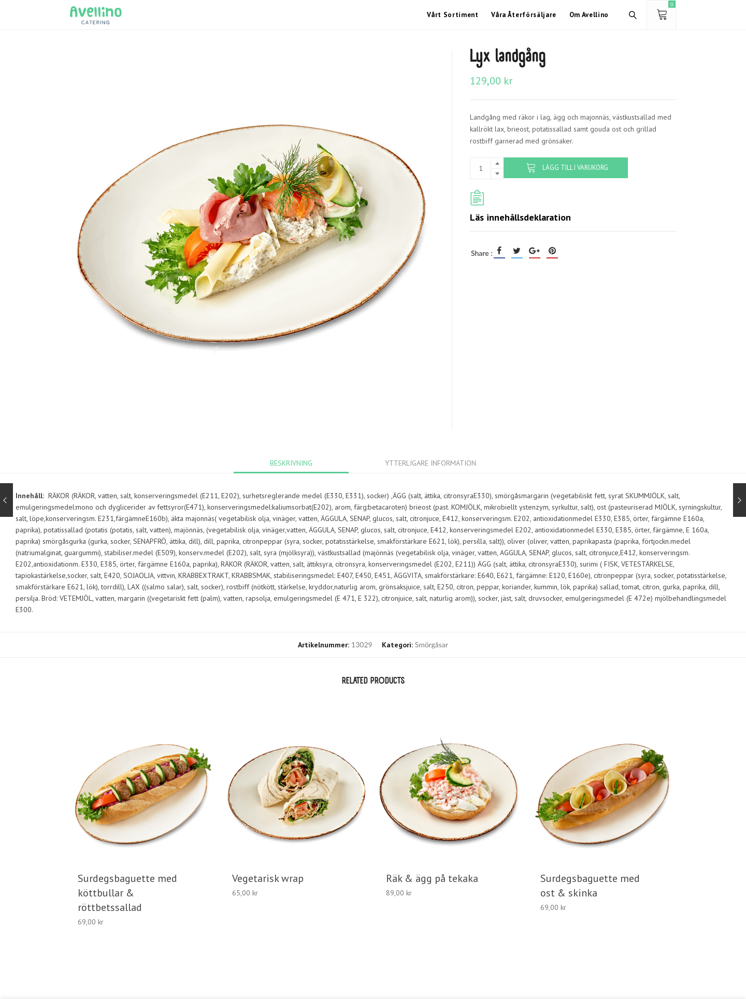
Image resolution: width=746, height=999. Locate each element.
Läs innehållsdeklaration (520, 217)
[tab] (291, 463)
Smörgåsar (431, 644)
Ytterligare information (430, 463)
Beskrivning (291, 463)
